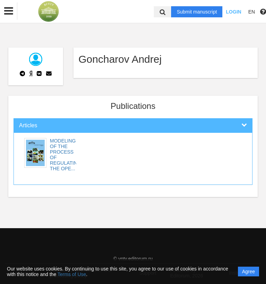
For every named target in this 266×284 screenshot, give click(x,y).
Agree (248, 271)
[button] (8, 11)
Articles (28, 125)
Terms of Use (71, 274)
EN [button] (251, 12)
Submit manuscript (197, 12)
